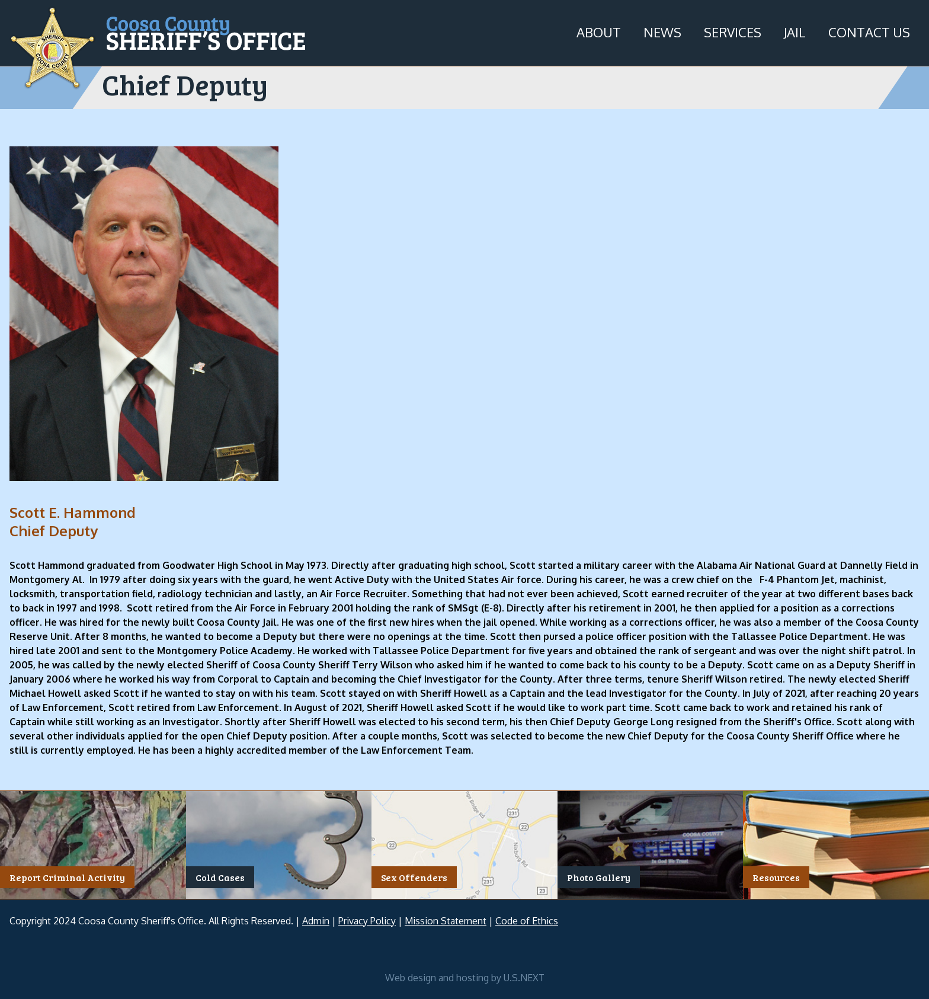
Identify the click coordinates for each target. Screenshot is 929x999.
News (662, 32)
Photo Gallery (598, 877)
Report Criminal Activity (67, 877)
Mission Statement (445, 921)
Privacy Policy (367, 921)
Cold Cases (220, 877)
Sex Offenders (414, 877)
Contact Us (869, 32)
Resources (776, 877)
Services (732, 32)
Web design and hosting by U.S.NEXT (464, 978)
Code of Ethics (526, 921)
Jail (795, 32)
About (598, 32)
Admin (315, 921)
